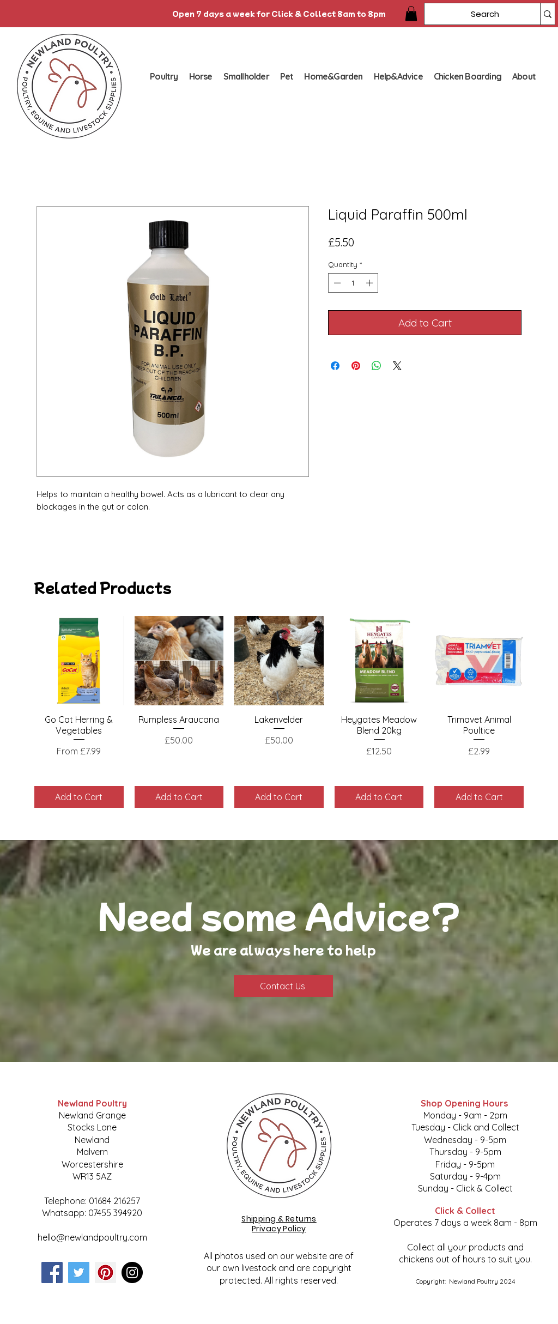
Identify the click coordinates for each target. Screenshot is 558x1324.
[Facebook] (52, 1272)
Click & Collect (465, 1210)
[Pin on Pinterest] (355, 365)
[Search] (474, 14)
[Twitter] (78, 1272)
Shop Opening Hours (465, 1103)
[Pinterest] (105, 1272)
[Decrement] (336, 283)
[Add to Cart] (79, 797)
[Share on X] (397, 365)
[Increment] (370, 283)
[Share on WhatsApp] (376, 365)
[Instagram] (132, 1272)
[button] (411, 13)
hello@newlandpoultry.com (92, 1237)
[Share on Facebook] (335, 365)
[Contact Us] (283, 986)
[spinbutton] (353, 283)
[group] (279, 711)
